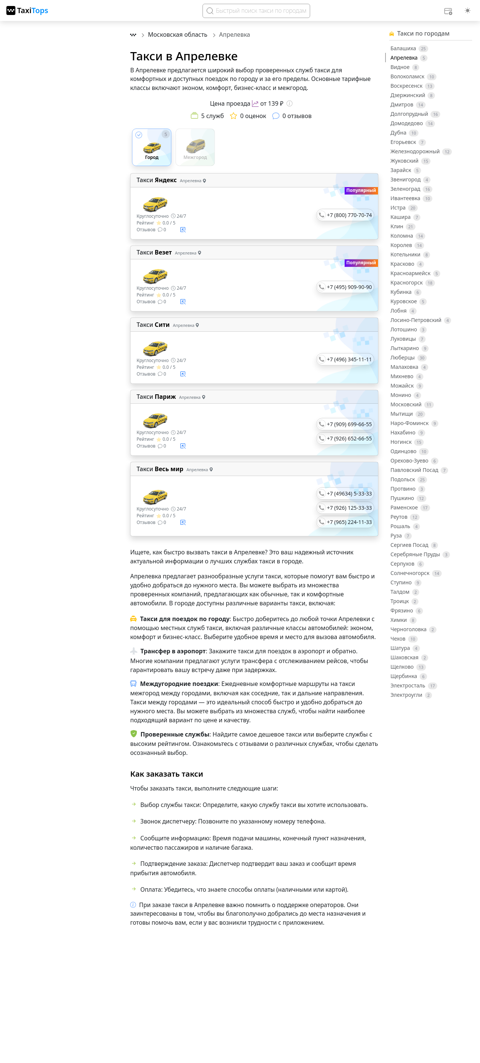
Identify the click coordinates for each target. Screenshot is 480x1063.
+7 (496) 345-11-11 (349, 359)
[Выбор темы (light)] (468, 10)
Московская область (178, 34)
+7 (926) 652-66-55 (349, 438)
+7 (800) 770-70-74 (349, 215)
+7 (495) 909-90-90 (349, 286)
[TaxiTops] (27, 10)
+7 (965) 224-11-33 (349, 522)
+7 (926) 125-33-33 (349, 507)
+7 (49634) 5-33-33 (349, 493)
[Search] (256, 11)
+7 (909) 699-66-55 (349, 424)
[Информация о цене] (289, 103)
